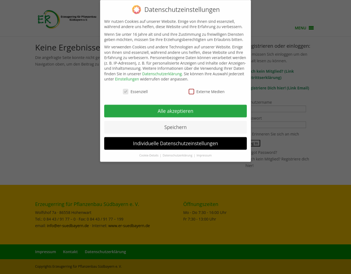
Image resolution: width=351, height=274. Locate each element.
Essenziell (135, 88)
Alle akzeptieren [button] (175, 107)
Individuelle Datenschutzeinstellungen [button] (175, 140)
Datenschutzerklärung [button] (178, 152)
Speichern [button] (175, 123)
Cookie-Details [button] (149, 152)
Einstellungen (127, 75)
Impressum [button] (204, 152)
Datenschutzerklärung (162, 70)
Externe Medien (207, 88)
